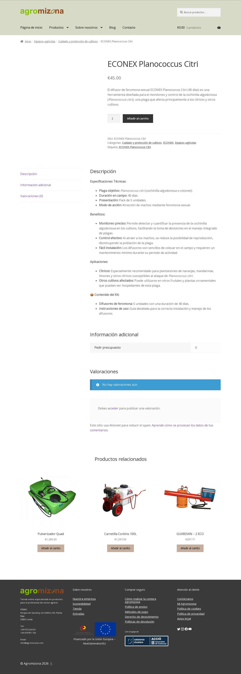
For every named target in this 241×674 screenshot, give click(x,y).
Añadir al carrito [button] (50, 548)
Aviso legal (184, 618)
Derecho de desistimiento (142, 616)
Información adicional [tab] (35, 185)
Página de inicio (31, 27)
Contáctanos (185, 599)
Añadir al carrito (138, 118)
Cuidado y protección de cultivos (78, 41)
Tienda (77, 608)
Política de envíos (136, 607)
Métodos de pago (136, 612)
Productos (56, 27)
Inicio (28, 41)
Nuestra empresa (84, 599)
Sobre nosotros (86, 27)
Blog (112, 27)
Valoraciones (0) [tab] (31, 196)
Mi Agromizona (186, 604)
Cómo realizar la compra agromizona (140, 600)
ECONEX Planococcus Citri (135, 147)
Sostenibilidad (82, 604)
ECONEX (168, 143)
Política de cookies (189, 608)
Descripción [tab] (28, 174)
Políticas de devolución (139, 621)
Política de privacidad (190, 613)
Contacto (129, 27)
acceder (113, 408)
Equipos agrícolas (44, 41)
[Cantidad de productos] (114, 118)
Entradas (78, 613)
